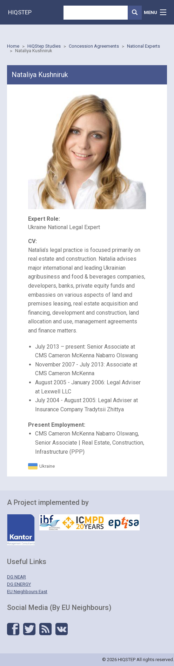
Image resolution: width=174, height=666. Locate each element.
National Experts (143, 46)
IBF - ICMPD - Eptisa (89, 522)
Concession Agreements (94, 46)
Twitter (29, 629)
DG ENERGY (19, 584)
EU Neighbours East (27, 591)
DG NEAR (16, 576)
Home (13, 46)
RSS (45, 629)
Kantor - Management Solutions (21, 529)
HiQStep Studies (44, 46)
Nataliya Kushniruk (33, 50)
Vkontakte (61, 629)
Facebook (13, 629)
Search (135, 13)
